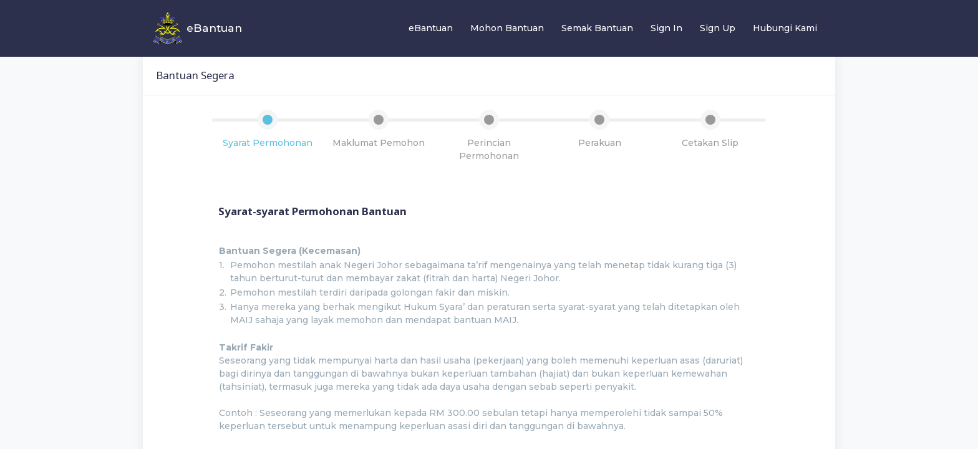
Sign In (666, 28)
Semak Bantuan (597, 28)
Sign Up (717, 28)
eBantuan (431, 28)
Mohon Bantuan (507, 28)
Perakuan (599, 142)
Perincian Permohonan (489, 149)
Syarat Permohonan (267, 142)
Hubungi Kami (785, 28)
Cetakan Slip (710, 142)
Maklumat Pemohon (378, 142)
